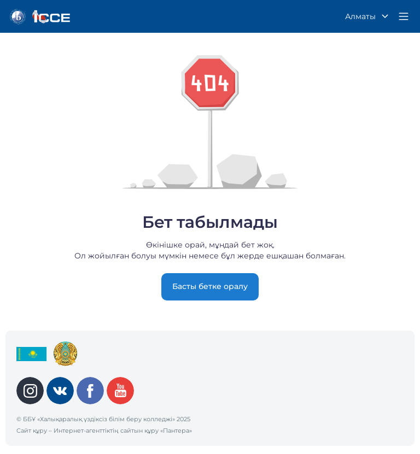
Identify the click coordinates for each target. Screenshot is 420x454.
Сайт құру (31, 430)
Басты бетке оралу (210, 286)
